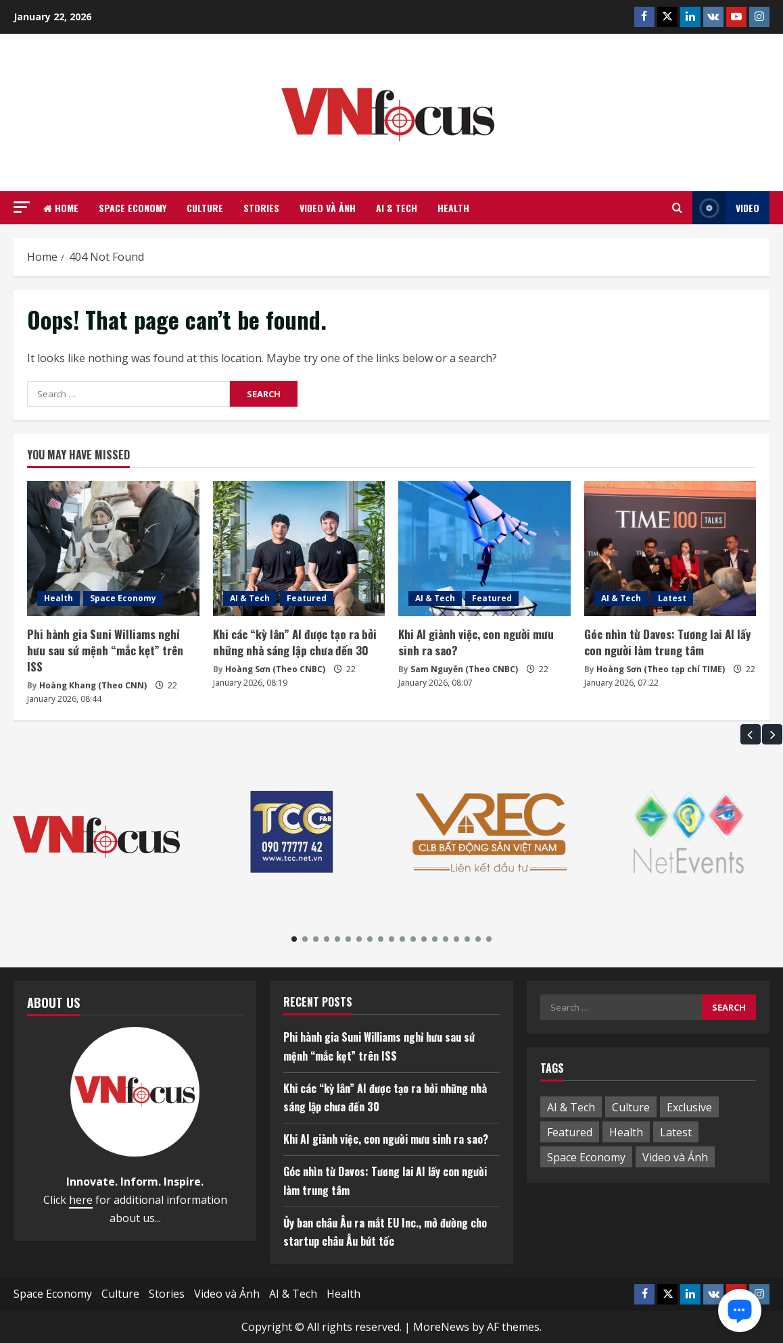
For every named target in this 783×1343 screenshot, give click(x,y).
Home (60, 208)
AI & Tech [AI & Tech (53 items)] (571, 1107)
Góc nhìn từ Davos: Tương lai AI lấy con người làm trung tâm (667, 642)
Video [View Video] (725, 207)
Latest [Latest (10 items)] (676, 1132)
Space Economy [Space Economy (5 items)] (586, 1157)
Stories (261, 208)
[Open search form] (677, 208)
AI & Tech (396, 208)
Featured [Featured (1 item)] (569, 1132)
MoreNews (441, 1326)
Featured (307, 598)
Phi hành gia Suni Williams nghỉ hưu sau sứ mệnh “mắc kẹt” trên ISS (105, 650)
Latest (672, 598)
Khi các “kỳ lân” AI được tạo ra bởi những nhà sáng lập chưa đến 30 (295, 642)
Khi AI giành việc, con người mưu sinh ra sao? (476, 642)
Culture (205, 208)
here (81, 1199)
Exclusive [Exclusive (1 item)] (689, 1107)
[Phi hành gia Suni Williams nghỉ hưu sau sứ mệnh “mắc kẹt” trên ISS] (113, 548)
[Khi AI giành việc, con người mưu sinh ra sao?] (484, 548)
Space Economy (132, 208)
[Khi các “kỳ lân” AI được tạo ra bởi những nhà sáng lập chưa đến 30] (299, 548)
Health (453, 208)
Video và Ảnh (328, 208)
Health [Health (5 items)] (626, 1132)
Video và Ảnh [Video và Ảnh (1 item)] (675, 1157)
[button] (22, 207)
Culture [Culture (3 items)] (631, 1107)
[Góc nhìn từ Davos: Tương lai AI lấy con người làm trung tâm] (670, 548)
